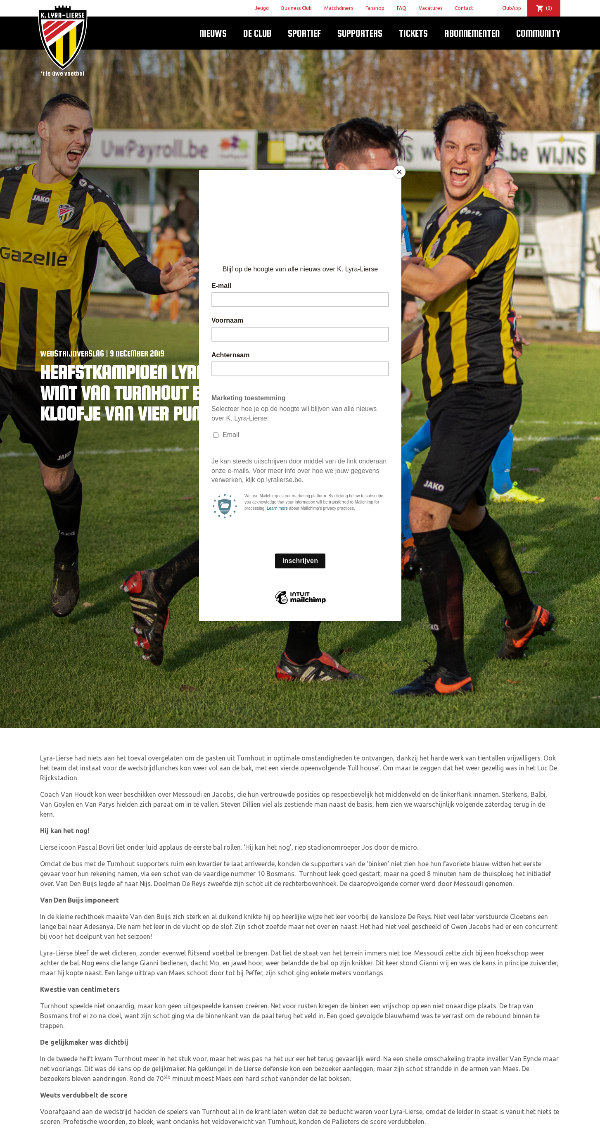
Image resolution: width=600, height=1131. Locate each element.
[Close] (399, 172)
